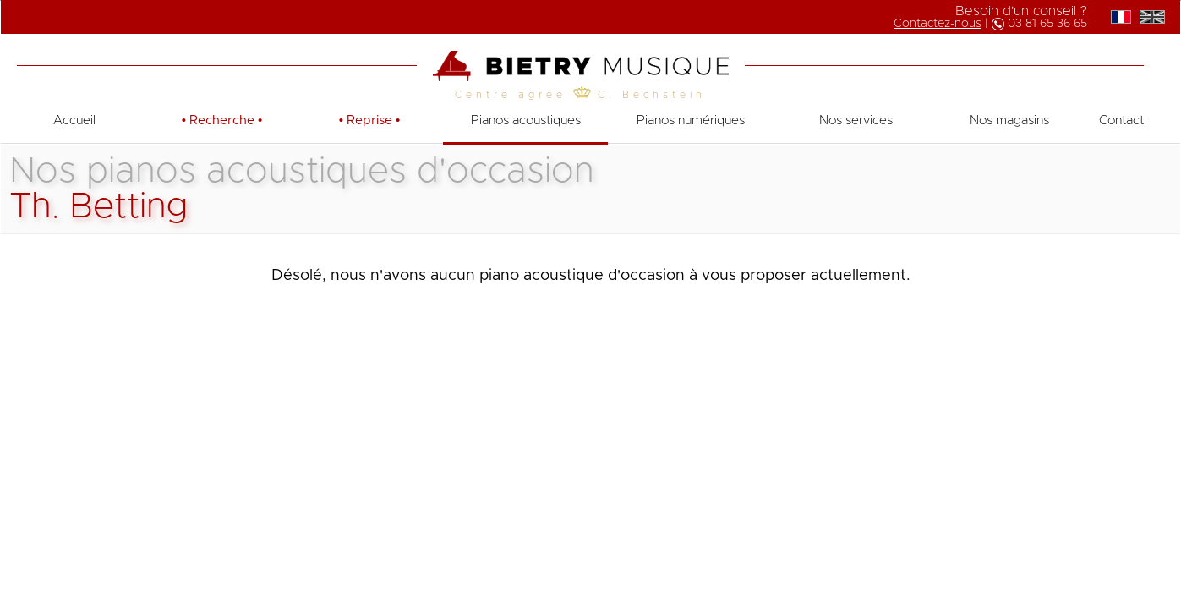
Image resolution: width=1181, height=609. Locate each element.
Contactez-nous (937, 24)
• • (222, 120)
